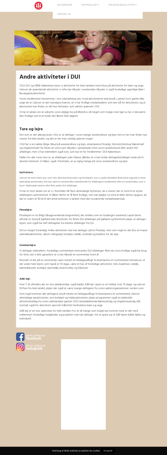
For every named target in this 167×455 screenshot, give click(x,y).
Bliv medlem (64, 5)
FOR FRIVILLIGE (90, 5)
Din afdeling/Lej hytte (123, 5)
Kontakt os (64, 14)
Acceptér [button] (107, 451)
